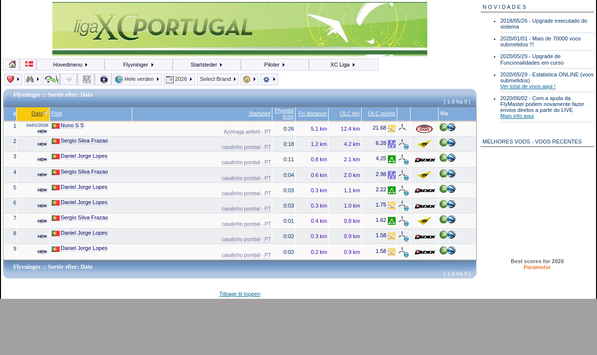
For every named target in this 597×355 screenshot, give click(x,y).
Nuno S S (68, 125)
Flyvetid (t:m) (284, 113)
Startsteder (206, 65)
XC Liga (343, 65)
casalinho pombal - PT (246, 147)
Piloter (275, 65)
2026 (179, 79)
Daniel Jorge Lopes (80, 156)
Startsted (259, 113)
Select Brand (218, 79)
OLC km (350, 113)
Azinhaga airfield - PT (247, 132)
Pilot (56, 113)
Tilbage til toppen (239, 294)
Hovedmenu (70, 65)
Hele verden (137, 79)
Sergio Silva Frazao (80, 141)
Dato (40, 113)
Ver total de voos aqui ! (528, 86)
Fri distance (312, 113)
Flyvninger (138, 65)
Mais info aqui (517, 116)
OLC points (381, 113)
